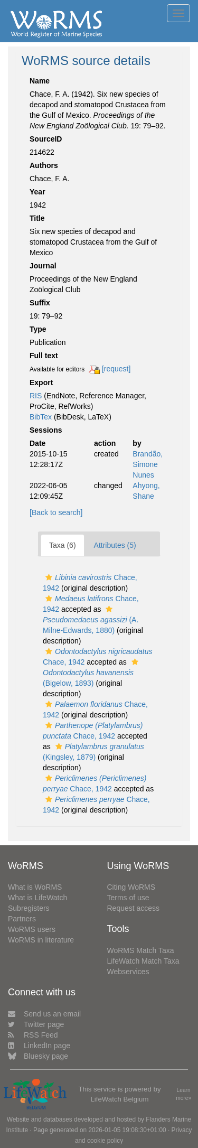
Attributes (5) (115, 545)
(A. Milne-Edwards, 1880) (90, 619)
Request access (133, 908)
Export (41, 382)
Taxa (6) (62, 545)
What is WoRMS (35, 887)
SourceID (46, 139)
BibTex (41, 417)
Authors (44, 165)
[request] (116, 369)
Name (40, 81)
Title (37, 218)
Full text (44, 355)
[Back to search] (56, 512)
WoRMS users (31, 929)
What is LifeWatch (37, 897)
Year (37, 192)
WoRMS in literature (41, 940)
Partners (22, 918)
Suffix (40, 302)
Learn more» (183, 1094)
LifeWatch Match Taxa (143, 961)
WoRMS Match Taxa (140, 950)
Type (38, 329)
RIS (36, 395)
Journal (43, 266)
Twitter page (36, 1024)
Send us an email (44, 1014)
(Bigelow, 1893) (92, 672)
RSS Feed (33, 1035)
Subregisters (29, 908)
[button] (49, 577)
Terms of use (128, 897)
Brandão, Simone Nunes (148, 464)
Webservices (128, 971)
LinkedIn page (39, 1045)
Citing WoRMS (131, 887)
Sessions (46, 430)
